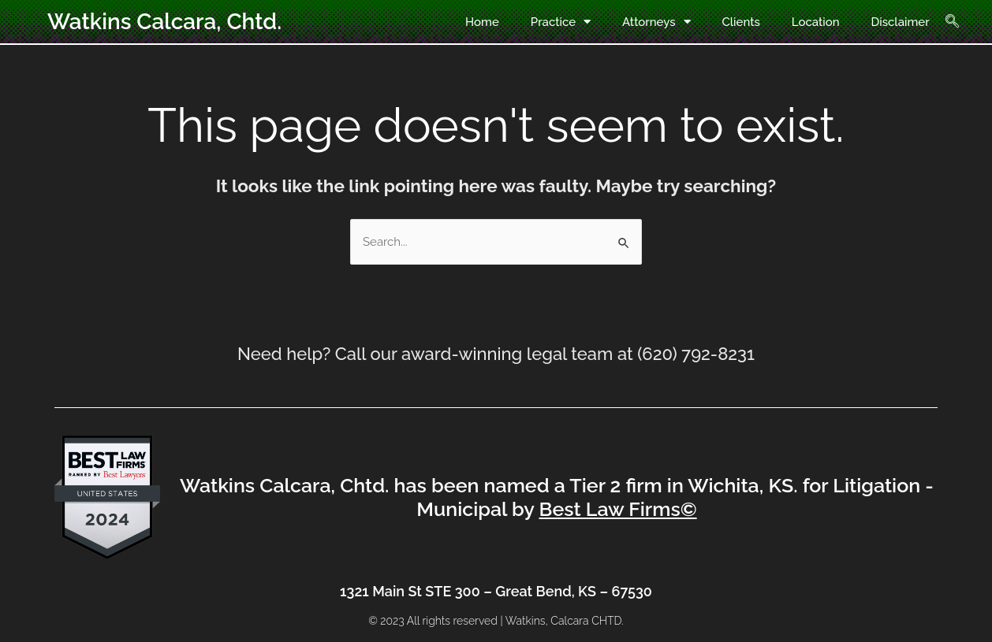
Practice (561, 21)
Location (816, 22)
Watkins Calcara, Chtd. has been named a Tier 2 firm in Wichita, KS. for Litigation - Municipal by (557, 497)
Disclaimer (900, 22)
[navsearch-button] (961, 22)
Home (482, 22)
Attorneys (656, 21)
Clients (741, 22)
